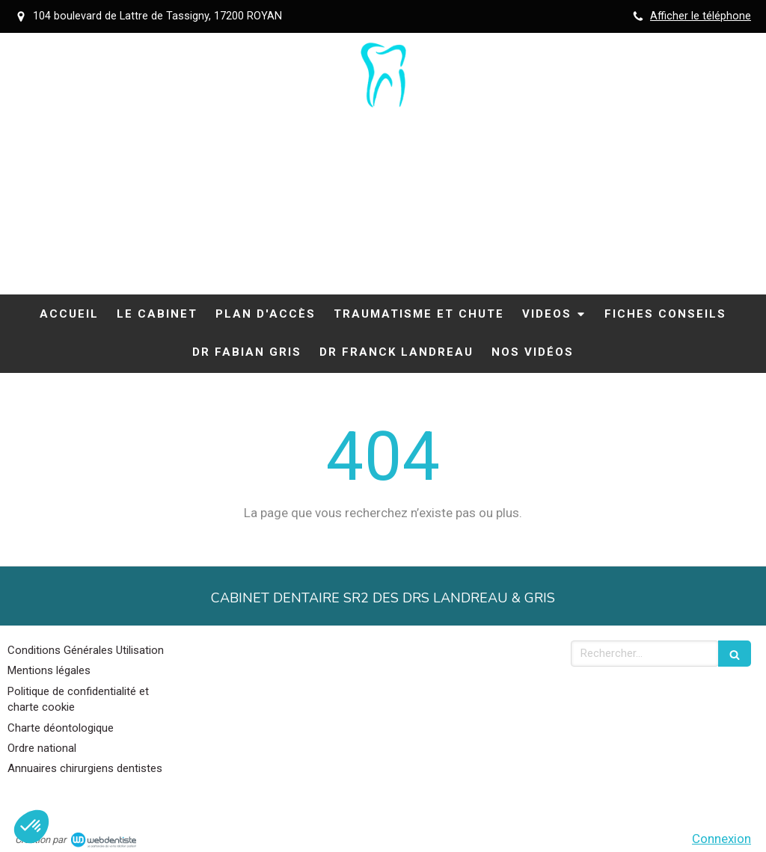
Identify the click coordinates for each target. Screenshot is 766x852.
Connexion (721, 838)
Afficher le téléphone (700, 16)
